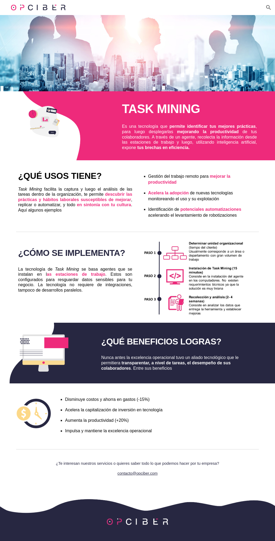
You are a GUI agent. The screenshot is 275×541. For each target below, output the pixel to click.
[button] (268, 7)
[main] (189, 109)
